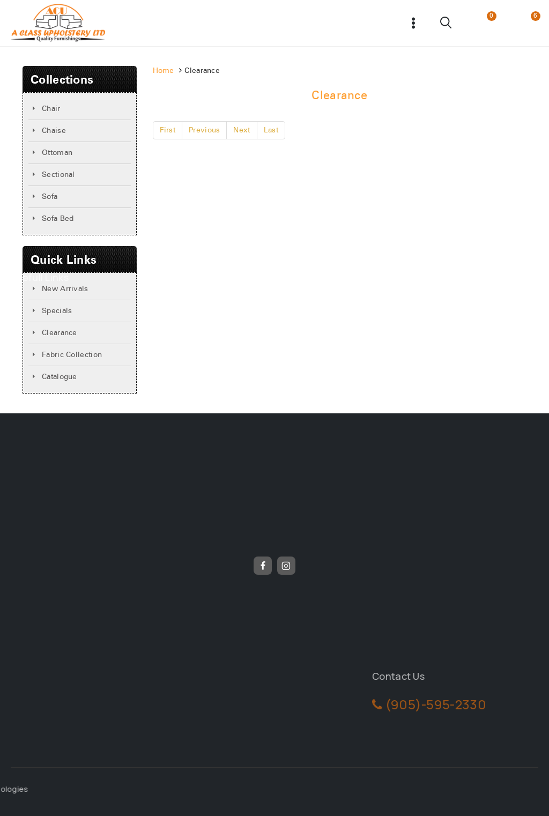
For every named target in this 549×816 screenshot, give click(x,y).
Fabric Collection (72, 355)
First (168, 130)
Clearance (59, 333)
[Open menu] (414, 22)
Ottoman (57, 153)
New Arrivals (65, 289)
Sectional (58, 175)
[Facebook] (263, 566)
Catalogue (59, 377)
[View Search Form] (446, 23)
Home (163, 71)
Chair (51, 109)
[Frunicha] (58, 23)
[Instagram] (286, 566)
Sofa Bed (57, 218)
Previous (204, 130)
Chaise (54, 131)
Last (271, 130)
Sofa (49, 197)
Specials (57, 311)
